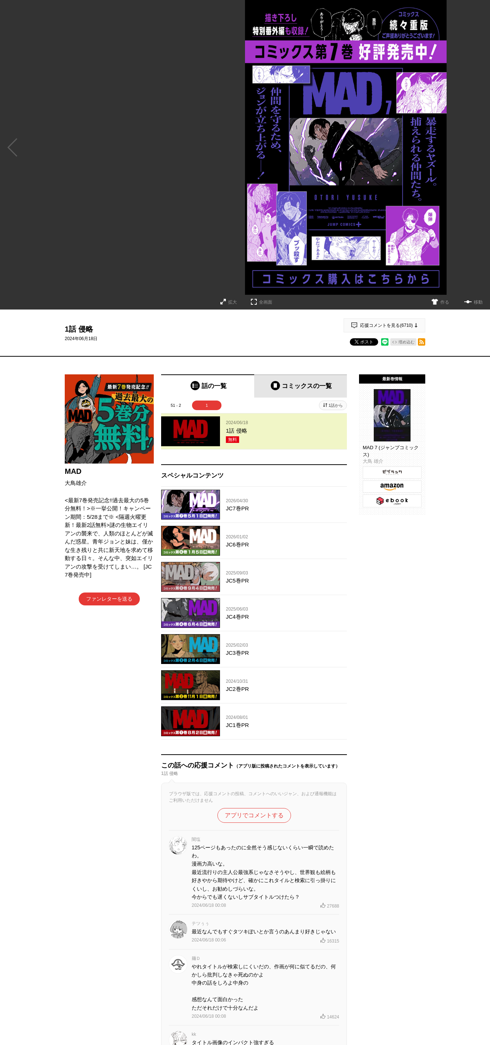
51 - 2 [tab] (176, 405)
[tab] (207, 386)
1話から (336, 405)
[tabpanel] (254, 431)
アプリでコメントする (254, 815)
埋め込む (406, 342)
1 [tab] (207, 405)
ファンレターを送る (109, 599)
